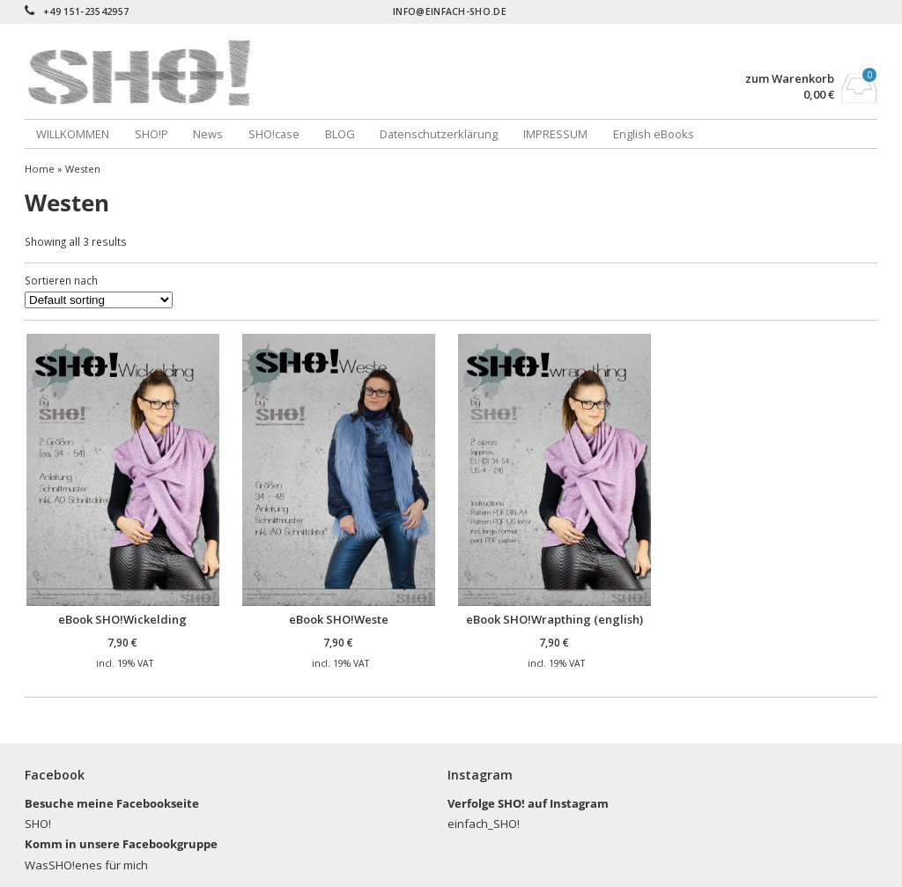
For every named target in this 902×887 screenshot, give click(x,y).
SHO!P (151, 134)
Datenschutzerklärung (439, 134)
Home (40, 168)
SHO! (38, 824)
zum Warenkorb (789, 79)
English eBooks (653, 134)
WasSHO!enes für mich (86, 865)
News (208, 134)
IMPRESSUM (555, 134)
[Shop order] (99, 300)
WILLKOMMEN (72, 134)
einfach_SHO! (483, 824)
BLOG (340, 134)
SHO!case (273, 134)
